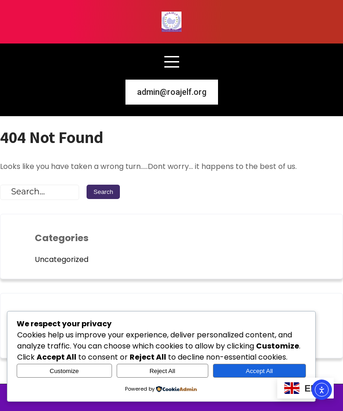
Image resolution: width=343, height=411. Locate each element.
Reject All (162, 370)
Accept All (259, 370)
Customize (64, 370)
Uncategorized (61, 259)
